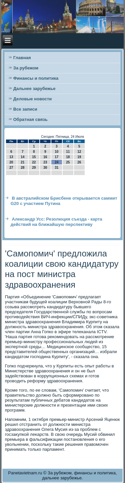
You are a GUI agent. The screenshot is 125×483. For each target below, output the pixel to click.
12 (79, 151)
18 (68, 157)
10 (56, 151)
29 (34, 167)
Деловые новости (32, 98)
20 (11, 162)
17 (56, 157)
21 (22, 162)
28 (22, 167)
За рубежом (25, 67)
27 (11, 167)
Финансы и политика (35, 78)
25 (68, 162)
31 (56, 167)
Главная (22, 57)
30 (45, 167)
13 (11, 157)
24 (56, 162)
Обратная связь (30, 119)
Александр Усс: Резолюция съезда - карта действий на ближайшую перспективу (56, 222)
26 (79, 162)
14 (22, 157)
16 (45, 157)
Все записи (25, 109)
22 (34, 162)
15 (34, 157)
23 (45, 162)
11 (68, 151)
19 (79, 157)
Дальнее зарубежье (34, 88)
